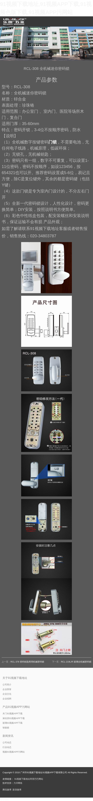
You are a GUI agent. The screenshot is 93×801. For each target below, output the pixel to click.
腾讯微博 (7, 789)
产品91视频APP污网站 (16, 706)
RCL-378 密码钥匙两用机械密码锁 (27, 661)
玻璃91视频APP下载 (12, 723)
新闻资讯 (8, 735)
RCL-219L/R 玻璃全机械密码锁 (76, 661)
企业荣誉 (7, 689)
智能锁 (6, 727)
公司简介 (7, 684)
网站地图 (4, 799)
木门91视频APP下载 (12, 713)
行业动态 (7, 747)
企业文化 (7, 694)
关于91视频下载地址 (15, 677)
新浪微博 (17, 789)
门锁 (53, 142)
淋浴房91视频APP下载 (14, 718)
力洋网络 (18, 783)
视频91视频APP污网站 (14, 752)
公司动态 (7, 742)
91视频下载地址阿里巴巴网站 (28, 779)
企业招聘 (7, 698)
